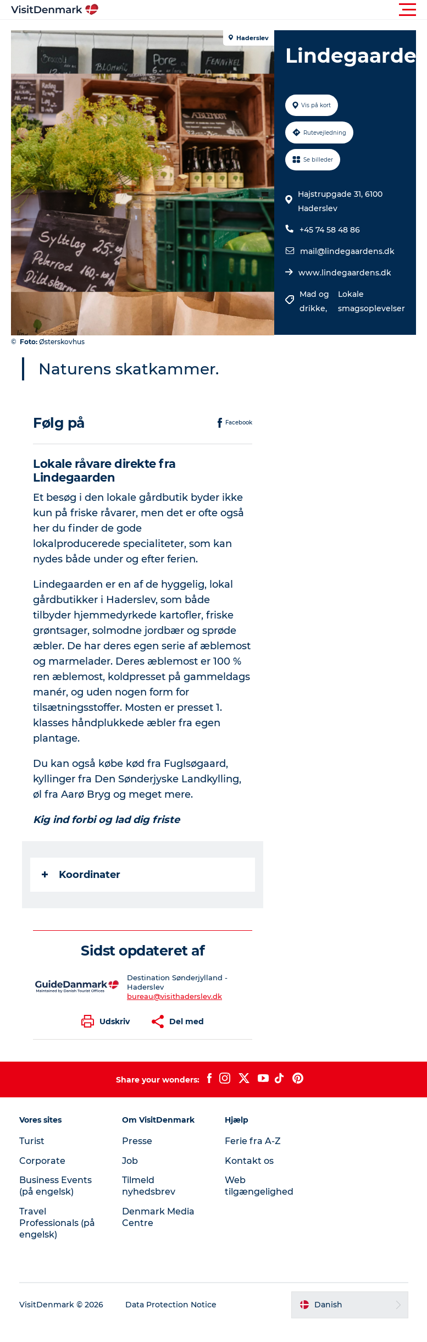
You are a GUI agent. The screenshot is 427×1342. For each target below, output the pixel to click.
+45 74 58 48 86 (330, 230)
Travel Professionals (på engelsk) (57, 1223)
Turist (32, 1141)
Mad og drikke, (314, 301)
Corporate (42, 1161)
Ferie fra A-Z (253, 1141)
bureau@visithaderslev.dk (174, 996)
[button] (263, 9)
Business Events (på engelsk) (55, 1186)
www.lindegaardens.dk (344, 273)
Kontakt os (249, 1161)
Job (130, 1161)
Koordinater (81, 875)
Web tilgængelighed (259, 1186)
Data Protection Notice (171, 1305)
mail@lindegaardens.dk (347, 251)
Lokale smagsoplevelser (371, 301)
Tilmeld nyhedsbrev (148, 1186)
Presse (137, 1141)
